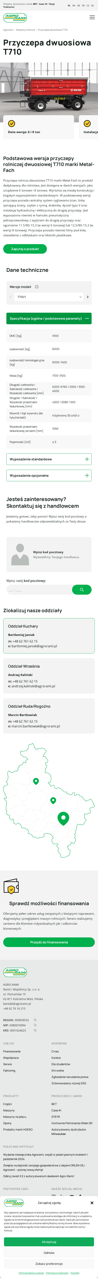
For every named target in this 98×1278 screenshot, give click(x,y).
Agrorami (8, 29)
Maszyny (9, 1110)
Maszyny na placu (14, 1117)
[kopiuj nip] (35, 1025)
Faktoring (9, 1070)
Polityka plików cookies (31, 1273)
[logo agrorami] (15, 18)
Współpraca (11, 1058)
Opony (7, 1123)
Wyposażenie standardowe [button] (31, 459)
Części (7, 1104)
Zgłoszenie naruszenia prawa (69, 1077)
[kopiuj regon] (35, 1019)
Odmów (49, 1253)
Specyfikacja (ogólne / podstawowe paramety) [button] (46, 318)
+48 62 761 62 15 (16, 641)
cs (88, 5)
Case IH (43, 3)
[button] (92, 1203)
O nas (55, 1051)
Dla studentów (60, 1064)
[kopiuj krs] (35, 1030)
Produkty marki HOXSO (18, 1129)
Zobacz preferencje (49, 1264)
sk (92, 5)
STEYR (55, 1117)
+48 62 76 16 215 (14, 1008)
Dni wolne (57, 1070)
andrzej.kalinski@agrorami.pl (25, 686)
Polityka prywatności (57, 1273)
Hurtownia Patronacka (71, 1123)
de (78, 5)
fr (83, 5)
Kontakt (75, 1273)
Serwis (7, 1064)
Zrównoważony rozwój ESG (68, 1083)
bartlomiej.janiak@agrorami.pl (26, 646)
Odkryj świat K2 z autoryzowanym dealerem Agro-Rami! (38, 1176)
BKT (35, 3)
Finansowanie (12, 1051)
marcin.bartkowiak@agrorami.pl (27, 726)
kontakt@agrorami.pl (17, 1004)
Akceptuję (49, 1242)
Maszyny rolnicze (25, 29)
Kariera (56, 1058)
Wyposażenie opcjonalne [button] (29, 475)
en (73, 5)
